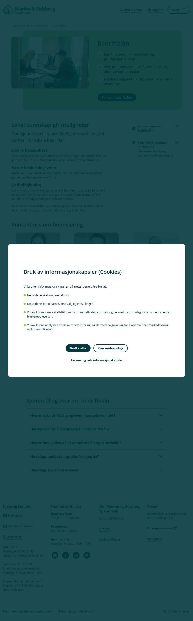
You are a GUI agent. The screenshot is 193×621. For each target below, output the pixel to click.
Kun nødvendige (110, 348)
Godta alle (78, 348)
